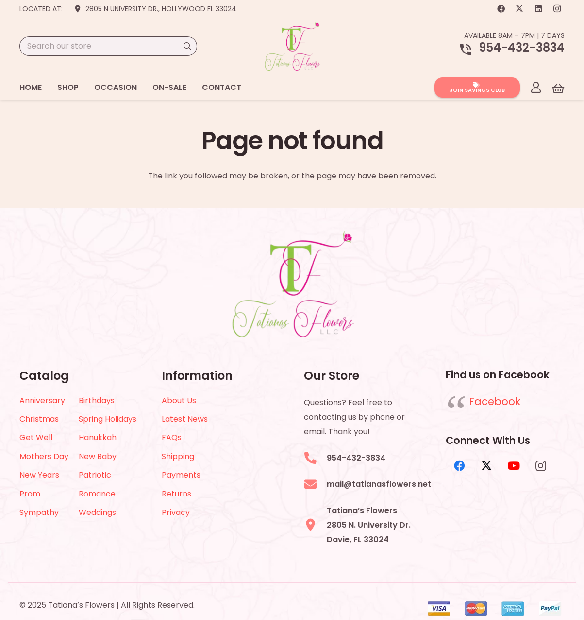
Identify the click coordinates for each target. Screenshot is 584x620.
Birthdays (97, 400)
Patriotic (95, 474)
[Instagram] (557, 9)
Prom (29, 493)
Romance (97, 493)
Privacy (176, 512)
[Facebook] (501, 9)
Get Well (35, 437)
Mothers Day (43, 456)
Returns (176, 493)
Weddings (97, 512)
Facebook (494, 401)
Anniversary (42, 400)
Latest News (185, 419)
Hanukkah (98, 437)
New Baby (98, 456)
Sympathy (39, 512)
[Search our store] (108, 46)
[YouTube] (513, 465)
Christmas (39, 419)
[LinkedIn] (538, 9)
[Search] (187, 46)
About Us (179, 400)
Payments (181, 474)
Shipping (178, 456)
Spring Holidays (107, 419)
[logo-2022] (292, 46)
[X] (519, 9)
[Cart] (558, 88)
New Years (39, 474)
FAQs (172, 437)
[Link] (536, 87)
